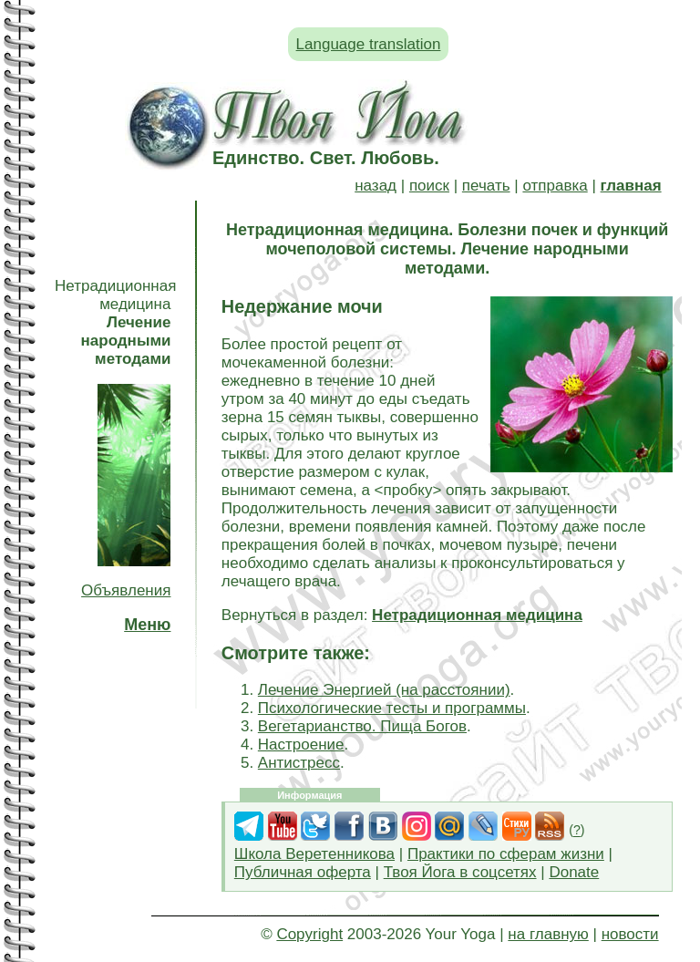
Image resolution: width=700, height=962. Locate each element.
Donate (574, 872)
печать (486, 185)
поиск (429, 185)
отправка (554, 185)
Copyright (309, 934)
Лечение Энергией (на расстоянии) (384, 689)
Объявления (125, 590)
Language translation (368, 44)
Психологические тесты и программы (392, 708)
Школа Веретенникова (314, 854)
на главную (548, 934)
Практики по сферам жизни (505, 854)
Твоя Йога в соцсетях (460, 872)
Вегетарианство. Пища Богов (362, 726)
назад (375, 185)
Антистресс (299, 762)
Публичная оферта (302, 872)
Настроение (301, 744)
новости (630, 934)
